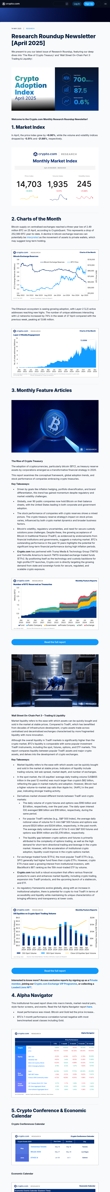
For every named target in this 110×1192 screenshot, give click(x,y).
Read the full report (55, 642)
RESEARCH (30, 28)
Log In (77, 4)
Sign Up (89, 4)
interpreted (33, 237)
